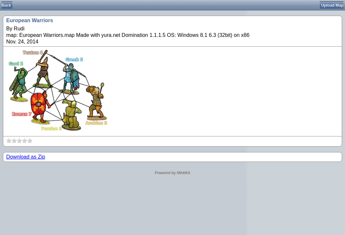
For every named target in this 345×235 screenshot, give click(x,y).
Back (6, 5)
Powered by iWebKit (172, 173)
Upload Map (332, 5)
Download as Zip (25, 157)
